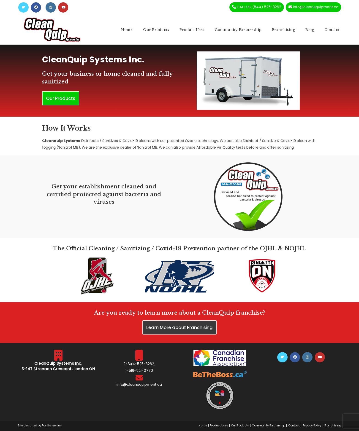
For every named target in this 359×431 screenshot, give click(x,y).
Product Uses (219, 426)
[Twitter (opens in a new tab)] (23, 7)
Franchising (332, 426)
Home (203, 426)
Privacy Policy (312, 426)
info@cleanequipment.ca (313, 7)
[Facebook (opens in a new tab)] (36, 7)
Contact (294, 426)
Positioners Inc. (52, 426)
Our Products (240, 426)
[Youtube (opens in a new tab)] (63, 7)
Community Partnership (268, 426)
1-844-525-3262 (139, 364)
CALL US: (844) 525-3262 (256, 7)
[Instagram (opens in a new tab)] (51, 7)
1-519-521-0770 (139, 370)
